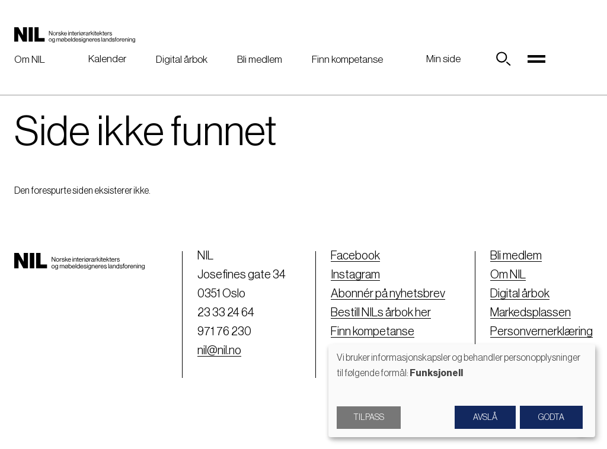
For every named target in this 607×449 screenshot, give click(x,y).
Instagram (355, 275)
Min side (443, 59)
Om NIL (29, 59)
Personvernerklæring (541, 332)
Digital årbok (181, 59)
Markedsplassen (530, 313)
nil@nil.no (219, 351)
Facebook (355, 256)
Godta (551, 417)
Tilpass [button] (368, 417)
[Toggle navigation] (536, 59)
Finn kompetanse (347, 59)
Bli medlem (259, 59)
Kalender (107, 59)
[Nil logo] (74, 34)
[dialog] (461, 390)
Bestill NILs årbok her (381, 313)
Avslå (485, 417)
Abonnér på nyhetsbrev (388, 294)
